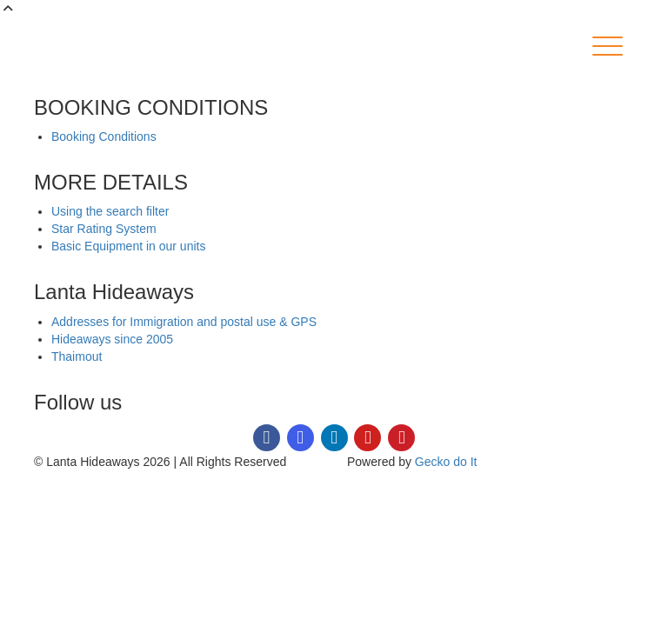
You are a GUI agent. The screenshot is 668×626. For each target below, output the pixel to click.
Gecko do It (446, 462)
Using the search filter (110, 211)
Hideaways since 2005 (112, 339)
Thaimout (76, 356)
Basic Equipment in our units (128, 246)
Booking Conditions (104, 136)
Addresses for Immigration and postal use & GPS (184, 322)
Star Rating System (104, 229)
